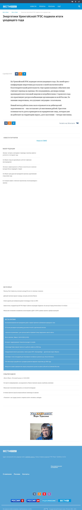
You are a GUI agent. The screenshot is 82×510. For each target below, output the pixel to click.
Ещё (59, 6)
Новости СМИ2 (42, 141)
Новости (33, 6)
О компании (7, 474)
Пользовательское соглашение (56, 466)
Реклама (51, 6)
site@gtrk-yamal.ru (30, 457)
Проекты (42, 6)
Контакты (25, 474)
